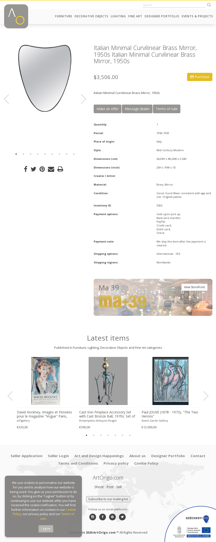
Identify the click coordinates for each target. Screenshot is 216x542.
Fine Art (135, 16)
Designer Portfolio (162, 16)
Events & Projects (197, 16)
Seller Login (58, 455)
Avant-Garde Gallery (155, 420)
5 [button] (45, 154)
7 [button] (59, 154)
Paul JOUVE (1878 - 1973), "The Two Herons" (170, 414)
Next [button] (80, 99)
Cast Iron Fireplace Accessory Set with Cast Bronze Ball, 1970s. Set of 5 (107, 414)
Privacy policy (116, 463)
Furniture (63, 16)
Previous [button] (9, 99)
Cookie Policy (146, 463)
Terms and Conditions (78, 463)
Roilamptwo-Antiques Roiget (98, 420)
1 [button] (16, 154)
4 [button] (37, 154)
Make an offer (107, 108)
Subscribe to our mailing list (108, 499)
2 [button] (23, 154)
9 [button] (74, 154)
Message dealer (137, 108)
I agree (46, 529)
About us (137, 455)
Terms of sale (166, 108)
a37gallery (23, 420)
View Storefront (194, 287)
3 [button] (30, 154)
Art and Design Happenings (99, 455)
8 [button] (66, 154)
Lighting (118, 16)
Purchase (199, 77)
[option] (45, 78)
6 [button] (52, 154)
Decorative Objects (91, 16)
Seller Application (26, 455)
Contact (197, 455)
